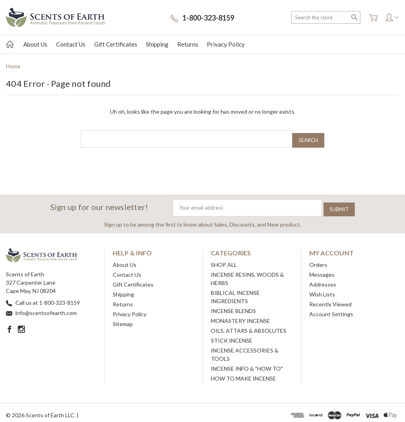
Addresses (322, 279)
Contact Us (70, 44)
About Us (35, 44)
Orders (318, 259)
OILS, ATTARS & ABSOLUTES (248, 325)
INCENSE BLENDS (233, 305)
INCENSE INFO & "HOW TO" (247, 363)
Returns (187, 44)
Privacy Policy (226, 44)
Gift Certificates (115, 44)
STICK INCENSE (231, 335)
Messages (322, 269)
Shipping (157, 44)
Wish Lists (322, 289)
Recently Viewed (330, 299)
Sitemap (123, 318)
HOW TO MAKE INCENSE (243, 373)
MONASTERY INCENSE (240, 315)
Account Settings (331, 309)
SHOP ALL (224, 259)
